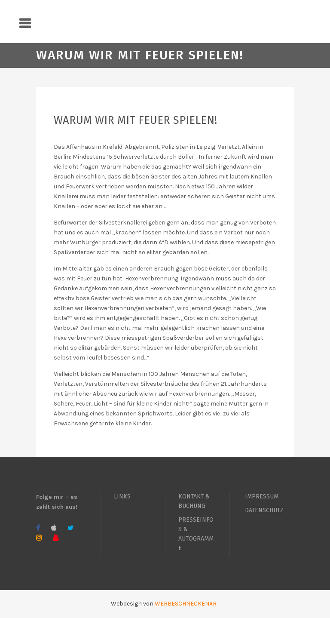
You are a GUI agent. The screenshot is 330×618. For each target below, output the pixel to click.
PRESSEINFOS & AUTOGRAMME (196, 534)
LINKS (122, 496)
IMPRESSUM (261, 496)
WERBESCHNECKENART (187, 603)
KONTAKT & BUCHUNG (194, 501)
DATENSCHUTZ (264, 510)
